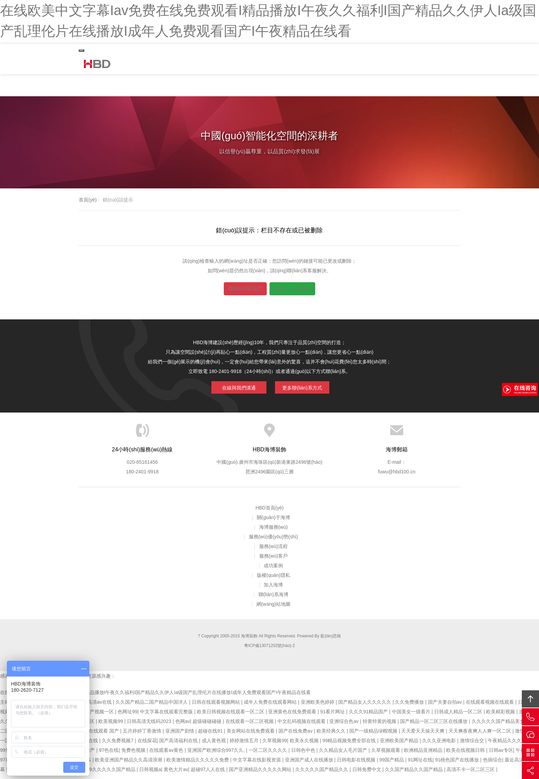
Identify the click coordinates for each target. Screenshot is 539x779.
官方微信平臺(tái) (530, 752)
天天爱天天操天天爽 (423, 735)
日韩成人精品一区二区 (459, 716)
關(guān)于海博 (273, 522)
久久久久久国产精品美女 (499, 726)
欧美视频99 (111, 726)
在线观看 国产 (104, 735)
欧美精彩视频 (501, 716)
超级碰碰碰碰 (207, 726)
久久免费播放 (410, 707)
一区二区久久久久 (268, 755)
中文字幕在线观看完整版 (167, 716)
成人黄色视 (214, 745)
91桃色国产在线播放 (457, 764)
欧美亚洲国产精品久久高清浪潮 (129, 764)
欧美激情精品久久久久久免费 (198, 764)
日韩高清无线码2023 (150, 726)
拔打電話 (530, 716)
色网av (182, 726)
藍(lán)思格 (330, 640)
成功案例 (273, 570)
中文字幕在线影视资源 (257, 764)
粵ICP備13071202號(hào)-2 (269, 650)
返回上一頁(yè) (292, 290)
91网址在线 (420, 764)
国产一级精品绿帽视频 (374, 735)
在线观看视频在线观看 (490, 707)
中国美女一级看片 (412, 716)
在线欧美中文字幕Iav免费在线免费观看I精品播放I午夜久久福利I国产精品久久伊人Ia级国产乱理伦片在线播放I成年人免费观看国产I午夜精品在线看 (155, 697)
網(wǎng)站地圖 (273, 609)
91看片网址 (333, 716)
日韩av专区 (501, 755)
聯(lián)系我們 (245, 290)
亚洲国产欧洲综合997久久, (216, 755)
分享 (530, 770)
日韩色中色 (304, 755)
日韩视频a (150, 774)
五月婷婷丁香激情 (143, 735)
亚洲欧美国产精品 (400, 745)
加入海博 (273, 589)
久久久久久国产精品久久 (322, 774)
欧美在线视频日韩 (466, 755)
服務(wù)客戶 (273, 560)
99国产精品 (392, 764)
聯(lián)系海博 (273, 599)
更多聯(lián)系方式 (302, 387)
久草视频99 (274, 745)
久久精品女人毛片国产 (343, 755)
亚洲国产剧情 (180, 735)
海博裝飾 (99, 64)
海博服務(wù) (273, 532)
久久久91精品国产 (369, 716)
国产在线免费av (296, 735)
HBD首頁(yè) (269, 512)
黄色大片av (176, 774)
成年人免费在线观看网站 (271, 707)
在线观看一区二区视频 (250, 726)
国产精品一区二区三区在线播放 (434, 726)
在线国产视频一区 (95, 716)
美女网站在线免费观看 (251, 735)
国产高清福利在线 (179, 745)
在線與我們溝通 (234, 387)
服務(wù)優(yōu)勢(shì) (273, 541)
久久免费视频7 (118, 745)
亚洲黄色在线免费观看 (293, 716)
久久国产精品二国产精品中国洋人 (152, 707)
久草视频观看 (386, 755)
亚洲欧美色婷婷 (318, 707)
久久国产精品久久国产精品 (414, 774)
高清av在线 (100, 707)
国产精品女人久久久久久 (365, 707)
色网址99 (128, 716)
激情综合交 (472, 745)
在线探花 (147, 745)
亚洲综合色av (344, 726)
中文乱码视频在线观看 (302, 726)
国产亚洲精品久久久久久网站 (261, 774)
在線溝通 (530, 734)
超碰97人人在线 (208, 774)
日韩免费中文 (367, 774)
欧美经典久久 (332, 735)
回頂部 (530, 698)
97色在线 (109, 755)
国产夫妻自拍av (445, 707)
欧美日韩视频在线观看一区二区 (231, 716)
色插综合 (492, 764)
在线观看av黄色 (167, 755)
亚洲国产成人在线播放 (309, 764)
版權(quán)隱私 (273, 580)
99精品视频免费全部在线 (349, 745)
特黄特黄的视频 (380, 726)
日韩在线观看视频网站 (216, 707)
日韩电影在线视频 (357, 764)
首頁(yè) (88, 201)
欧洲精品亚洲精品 (424, 755)
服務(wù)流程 (273, 551)
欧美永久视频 (305, 745)
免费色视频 (134, 755)
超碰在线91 (211, 735)
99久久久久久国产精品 (111, 774)
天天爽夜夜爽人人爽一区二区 (481, 735)
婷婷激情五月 (245, 745)
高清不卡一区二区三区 (471, 774)
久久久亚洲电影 (439, 745)
